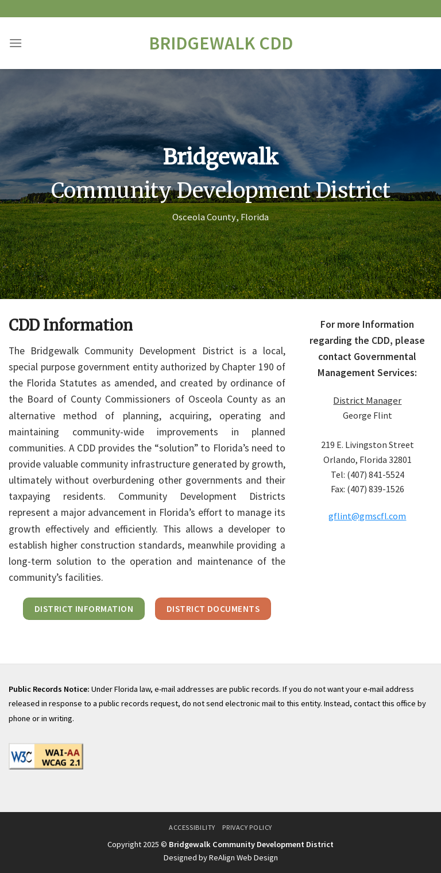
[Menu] (15, 43)
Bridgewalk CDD (221, 43)
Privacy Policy (247, 827)
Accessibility (192, 827)
